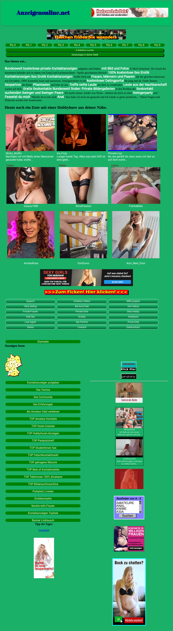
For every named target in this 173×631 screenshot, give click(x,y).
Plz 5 (93, 45)
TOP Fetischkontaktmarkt (43, 455)
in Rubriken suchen (85, 50)
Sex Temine (43, 389)
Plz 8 (141, 45)
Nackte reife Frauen (43, 505)
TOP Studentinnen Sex (43, 447)
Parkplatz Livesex (43, 491)
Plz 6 (109, 45)
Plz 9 (157, 45)
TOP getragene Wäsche (43, 462)
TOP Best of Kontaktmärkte (43, 469)
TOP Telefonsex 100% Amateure (43, 476)
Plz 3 (61, 45)
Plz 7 (125, 45)
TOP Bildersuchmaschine (43, 484)
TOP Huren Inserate (43, 426)
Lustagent (44, 530)
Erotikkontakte (43, 498)
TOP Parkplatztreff (43, 440)
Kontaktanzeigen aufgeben (43, 382)
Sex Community (43, 397)
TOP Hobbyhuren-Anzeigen (43, 433)
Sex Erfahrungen (43, 404)
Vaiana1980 (31, 206)
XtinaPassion (83, 206)
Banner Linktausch (43, 520)
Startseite (43, 341)
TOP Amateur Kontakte (43, 418)
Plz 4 (77, 45)
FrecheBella (136, 206)
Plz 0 (13, 45)
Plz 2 (45, 45)
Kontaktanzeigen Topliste (43, 513)
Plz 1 (29, 45)
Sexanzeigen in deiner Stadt (85, 54)
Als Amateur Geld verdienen (43, 411)
